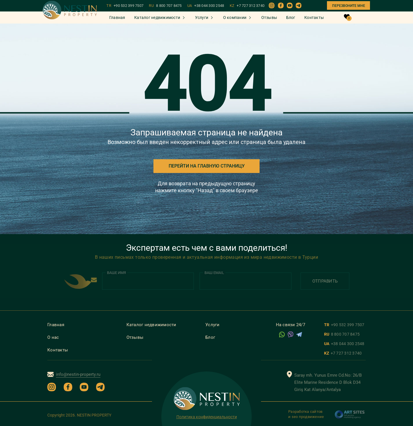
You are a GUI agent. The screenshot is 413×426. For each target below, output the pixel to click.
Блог (290, 17)
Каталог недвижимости (157, 17)
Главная (117, 17)
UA (205, 6)
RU (165, 6)
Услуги (202, 17)
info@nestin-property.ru (78, 374)
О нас (53, 337)
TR (124, 6)
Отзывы (269, 17)
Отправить (325, 281)
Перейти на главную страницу (207, 166)
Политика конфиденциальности (206, 417)
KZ (247, 6)
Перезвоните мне (348, 6)
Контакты (314, 17)
